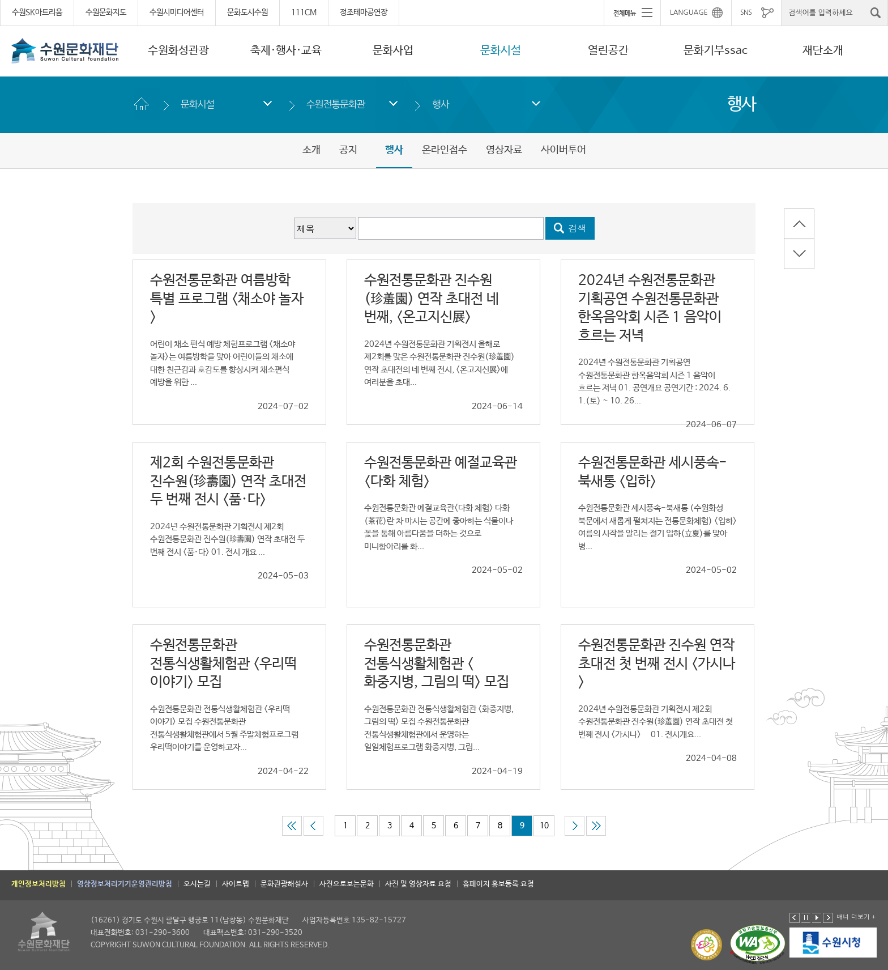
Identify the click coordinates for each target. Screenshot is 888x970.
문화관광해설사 (284, 884)
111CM (304, 12)
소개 (311, 150)
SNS (746, 12)
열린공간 (608, 50)
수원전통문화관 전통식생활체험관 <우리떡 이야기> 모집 (223, 663)
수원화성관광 (178, 50)
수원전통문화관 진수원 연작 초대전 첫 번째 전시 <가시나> (656, 663)
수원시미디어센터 (177, 12)
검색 (578, 228)
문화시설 (500, 50)
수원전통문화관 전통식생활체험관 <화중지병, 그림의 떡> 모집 (436, 663)
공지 (348, 150)
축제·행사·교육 (286, 50)
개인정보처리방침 (38, 884)
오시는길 (197, 884)
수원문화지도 (106, 12)
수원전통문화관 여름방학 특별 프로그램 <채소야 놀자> (227, 299)
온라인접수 (444, 150)
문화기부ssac (716, 50)
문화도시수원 (247, 12)
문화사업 (393, 50)
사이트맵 (235, 884)
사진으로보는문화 (346, 884)
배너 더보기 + (856, 916)
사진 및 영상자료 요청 (418, 884)
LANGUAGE (689, 12)
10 (544, 825)
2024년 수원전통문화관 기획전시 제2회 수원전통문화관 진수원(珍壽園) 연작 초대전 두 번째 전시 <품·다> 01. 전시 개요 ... (227, 539)
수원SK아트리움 (37, 12)
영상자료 (504, 150)
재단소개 (822, 50)
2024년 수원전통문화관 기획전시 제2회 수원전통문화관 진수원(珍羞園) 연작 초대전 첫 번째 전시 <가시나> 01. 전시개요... (655, 721)
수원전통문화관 (335, 104)
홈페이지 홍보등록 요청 (498, 884)
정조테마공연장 (363, 12)
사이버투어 (563, 150)
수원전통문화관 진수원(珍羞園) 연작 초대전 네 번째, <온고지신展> (431, 299)
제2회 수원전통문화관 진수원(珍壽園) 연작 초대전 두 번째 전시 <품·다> (228, 481)
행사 (440, 104)
